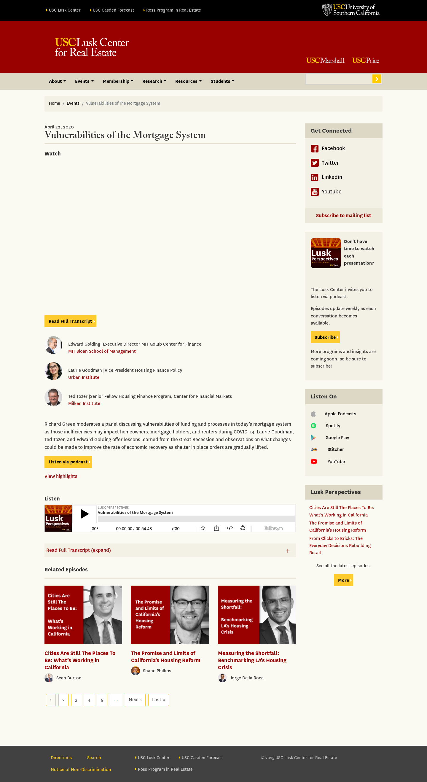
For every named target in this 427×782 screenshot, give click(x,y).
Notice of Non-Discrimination (81, 770)
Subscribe (325, 337)
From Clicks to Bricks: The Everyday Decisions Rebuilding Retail (340, 545)
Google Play (330, 438)
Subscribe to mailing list (343, 215)
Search (376, 78)
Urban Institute (83, 377)
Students (220, 81)
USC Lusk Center (65, 10)
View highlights (60, 476)
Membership (116, 81)
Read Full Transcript (70, 321)
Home (54, 103)
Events (82, 81)
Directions (61, 758)
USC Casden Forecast (113, 10)
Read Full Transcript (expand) (78, 550)
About (55, 81)
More (343, 580)
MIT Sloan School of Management (102, 351)
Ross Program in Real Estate (173, 10)
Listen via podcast (68, 462)
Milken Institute (84, 403)
